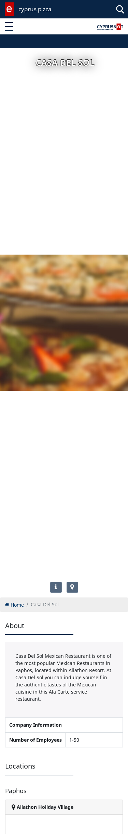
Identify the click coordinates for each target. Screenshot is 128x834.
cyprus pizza (35, 9)
